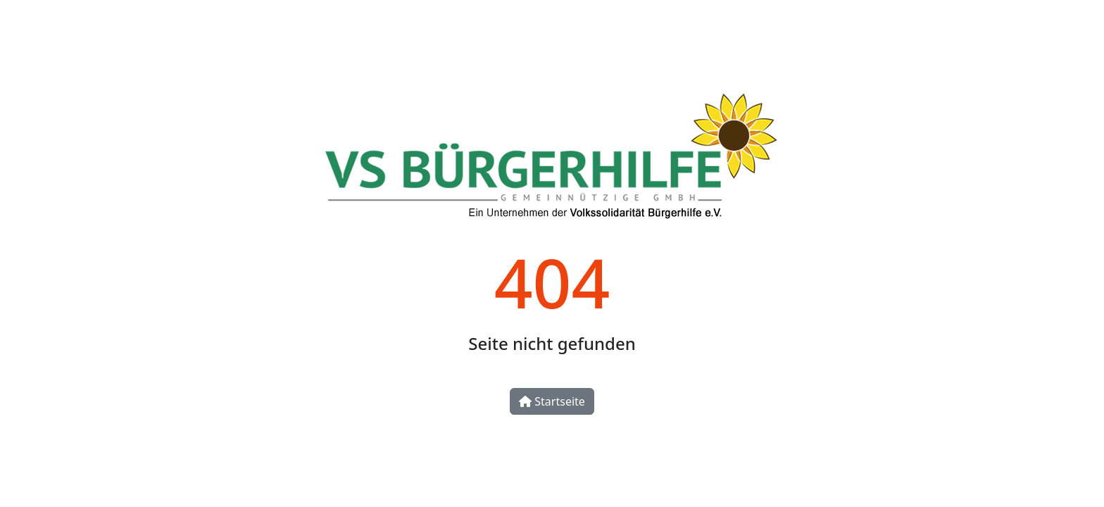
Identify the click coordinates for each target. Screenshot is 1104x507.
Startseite (552, 401)
